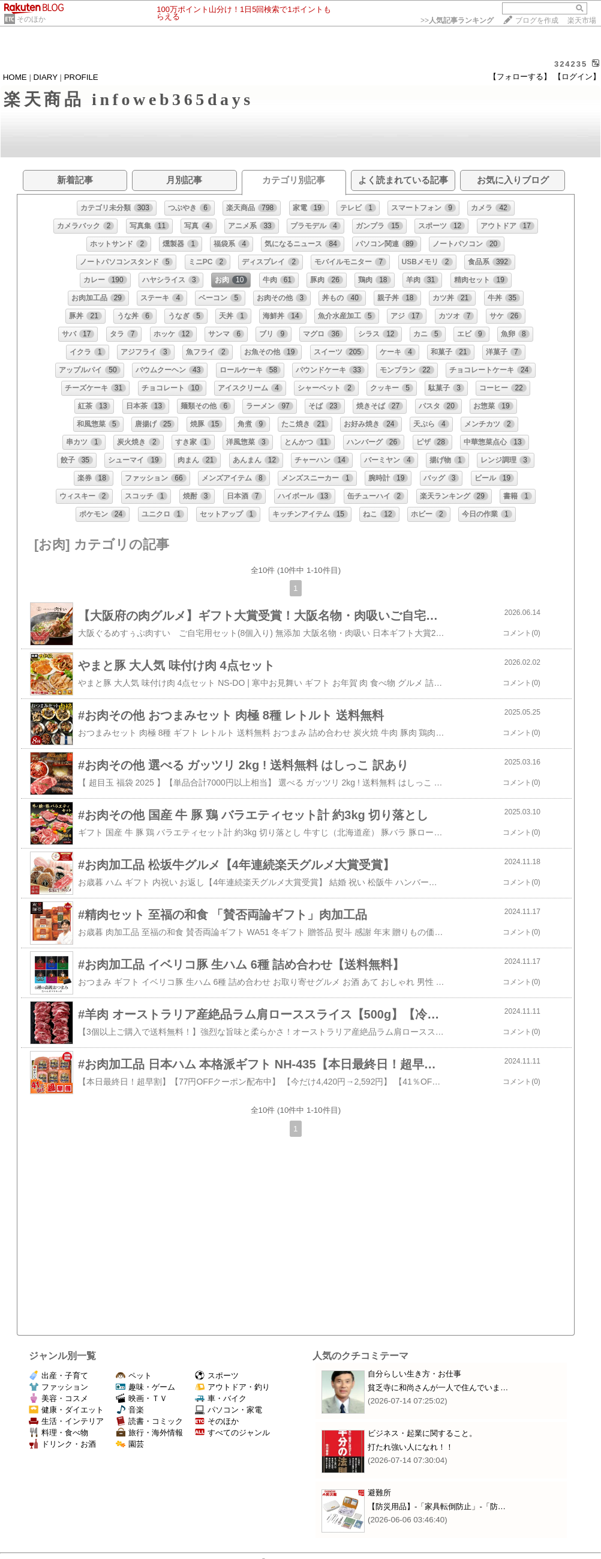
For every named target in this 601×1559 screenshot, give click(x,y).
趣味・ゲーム (145, 1386)
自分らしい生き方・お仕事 (414, 1373)
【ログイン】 (577, 76)
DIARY (46, 77)
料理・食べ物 (58, 1432)
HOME (15, 77)
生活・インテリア (66, 1421)
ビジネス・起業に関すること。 (422, 1433)
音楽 (130, 1409)
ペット (134, 1375)
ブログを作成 (536, 20)
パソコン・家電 (228, 1409)
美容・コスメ (58, 1398)
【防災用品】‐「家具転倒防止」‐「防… (437, 1506)
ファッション (58, 1386)
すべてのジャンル (232, 1432)
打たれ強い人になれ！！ (410, 1447)
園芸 (130, 1444)
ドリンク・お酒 (62, 1444)
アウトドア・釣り (232, 1386)
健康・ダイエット (66, 1409)
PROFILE (81, 77)
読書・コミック (149, 1421)
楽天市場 (581, 20)
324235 (570, 63)
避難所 (379, 1492)
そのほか (31, 19)
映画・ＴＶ (141, 1398)
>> (457, 20)
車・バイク (221, 1398)
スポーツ (217, 1375)
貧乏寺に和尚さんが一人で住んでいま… (438, 1387)
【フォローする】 (520, 76)
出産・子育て (58, 1375)
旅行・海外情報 (149, 1432)
